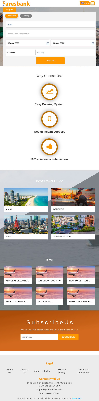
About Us (10, 371)
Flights (47, 371)
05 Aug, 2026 (13, 43)
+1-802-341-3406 (49, 393)
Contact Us (24, 371)
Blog (36, 371)
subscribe (68, 337)
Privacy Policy (62, 371)
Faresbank (76, 398)
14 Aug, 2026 (58, 43)
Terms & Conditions (84, 371)
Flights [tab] (9, 9)
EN (85, 3)
